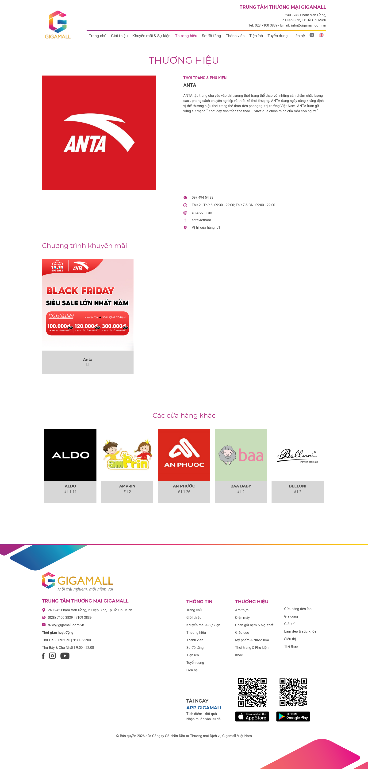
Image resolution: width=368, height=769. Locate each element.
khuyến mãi (84, 246)
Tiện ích (256, 35)
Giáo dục (242, 632)
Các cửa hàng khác (184, 415)
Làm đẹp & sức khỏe (300, 631)
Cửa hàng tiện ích (297, 609)
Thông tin (199, 601)
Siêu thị (290, 639)
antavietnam (201, 220)
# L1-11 (70, 492)
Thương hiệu (186, 35)
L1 (218, 227)
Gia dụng (291, 616)
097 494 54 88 (202, 197)
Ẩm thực (242, 610)
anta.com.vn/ (202, 212)
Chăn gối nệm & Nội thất (254, 625)
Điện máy (242, 617)
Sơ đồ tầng (211, 35)
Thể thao (291, 646)
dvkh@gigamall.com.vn (66, 625)
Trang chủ (97, 35)
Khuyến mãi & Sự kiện (151, 35)
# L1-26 (184, 492)
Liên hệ (298, 35)
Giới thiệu (119, 35)
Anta (189, 85)
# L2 (127, 492)
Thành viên (235, 35)
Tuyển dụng (278, 35)
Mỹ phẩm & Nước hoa (252, 640)
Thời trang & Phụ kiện (204, 78)
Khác (239, 655)
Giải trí (289, 624)
